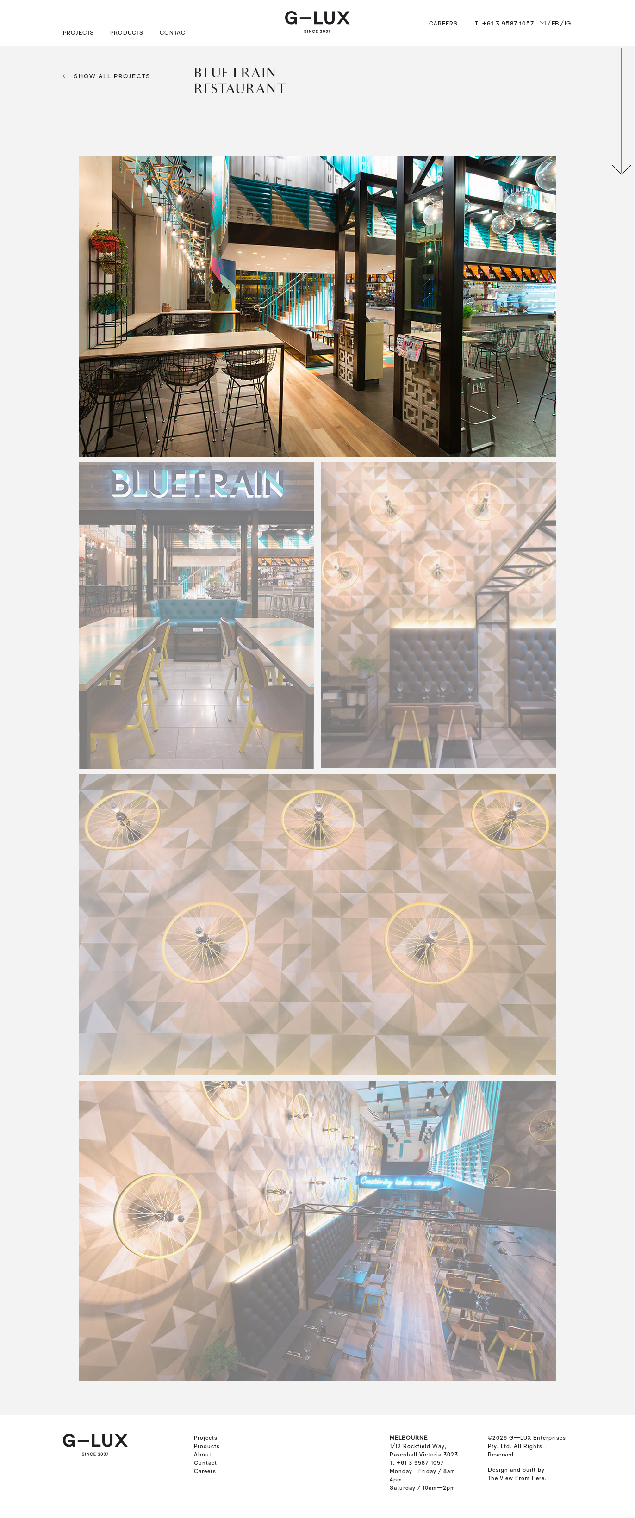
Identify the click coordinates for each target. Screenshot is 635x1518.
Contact (174, 33)
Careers (443, 23)
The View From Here (516, 1478)
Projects (206, 1438)
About (203, 1454)
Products (207, 1446)
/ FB (553, 23)
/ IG (565, 23)
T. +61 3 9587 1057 (504, 23)
